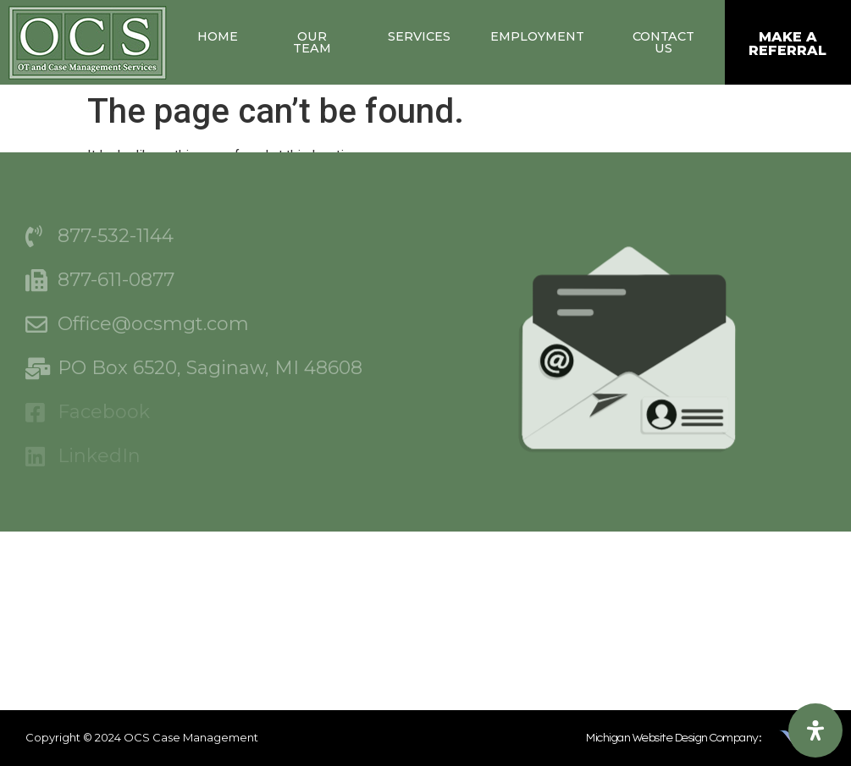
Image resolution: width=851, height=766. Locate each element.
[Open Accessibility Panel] (815, 730)
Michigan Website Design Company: (672, 737)
